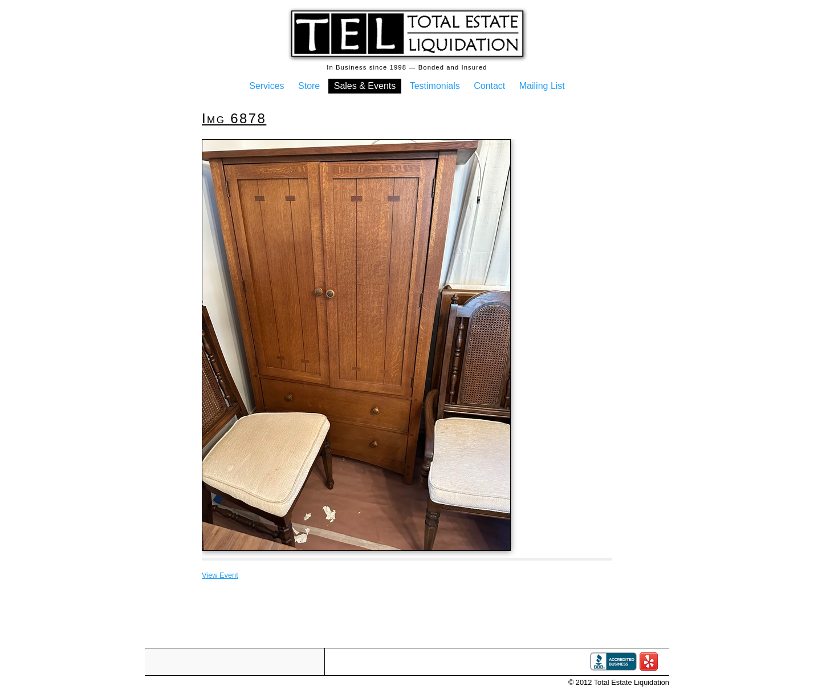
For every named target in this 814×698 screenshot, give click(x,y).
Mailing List (542, 86)
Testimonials (435, 86)
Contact (489, 86)
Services (266, 86)
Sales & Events (365, 86)
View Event (220, 575)
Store (309, 86)
